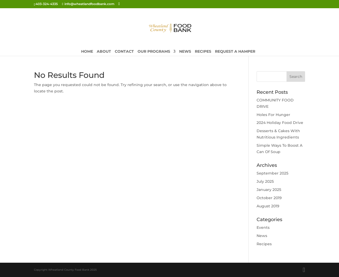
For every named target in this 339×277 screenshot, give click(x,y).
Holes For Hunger (273, 114)
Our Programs (154, 52)
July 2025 (265, 181)
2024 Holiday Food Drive (280, 122)
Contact (124, 52)
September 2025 (272, 173)
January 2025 (269, 189)
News (185, 52)
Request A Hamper (235, 52)
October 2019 (269, 197)
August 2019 (268, 206)
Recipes (203, 52)
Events (263, 227)
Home (87, 52)
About (104, 52)
